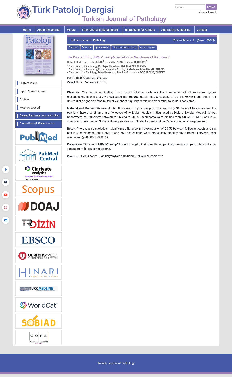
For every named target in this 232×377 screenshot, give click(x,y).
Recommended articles (124, 47)
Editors (71, 29)
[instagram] (5, 207)
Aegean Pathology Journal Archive (39, 115)
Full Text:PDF (102, 47)
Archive (24, 99)
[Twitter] (5, 182)
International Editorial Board (100, 29)
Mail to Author (147, 47)
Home (27, 29)
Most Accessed (30, 107)
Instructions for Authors (139, 29)
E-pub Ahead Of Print (33, 91)
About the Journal (48, 29)
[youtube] (5, 194)
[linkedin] (5, 220)
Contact (202, 29)
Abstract (73, 47)
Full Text (87, 47)
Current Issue (28, 83)
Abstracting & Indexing (175, 29)
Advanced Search (207, 12)
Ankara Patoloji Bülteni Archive (37, 123)
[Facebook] (5, 169)
